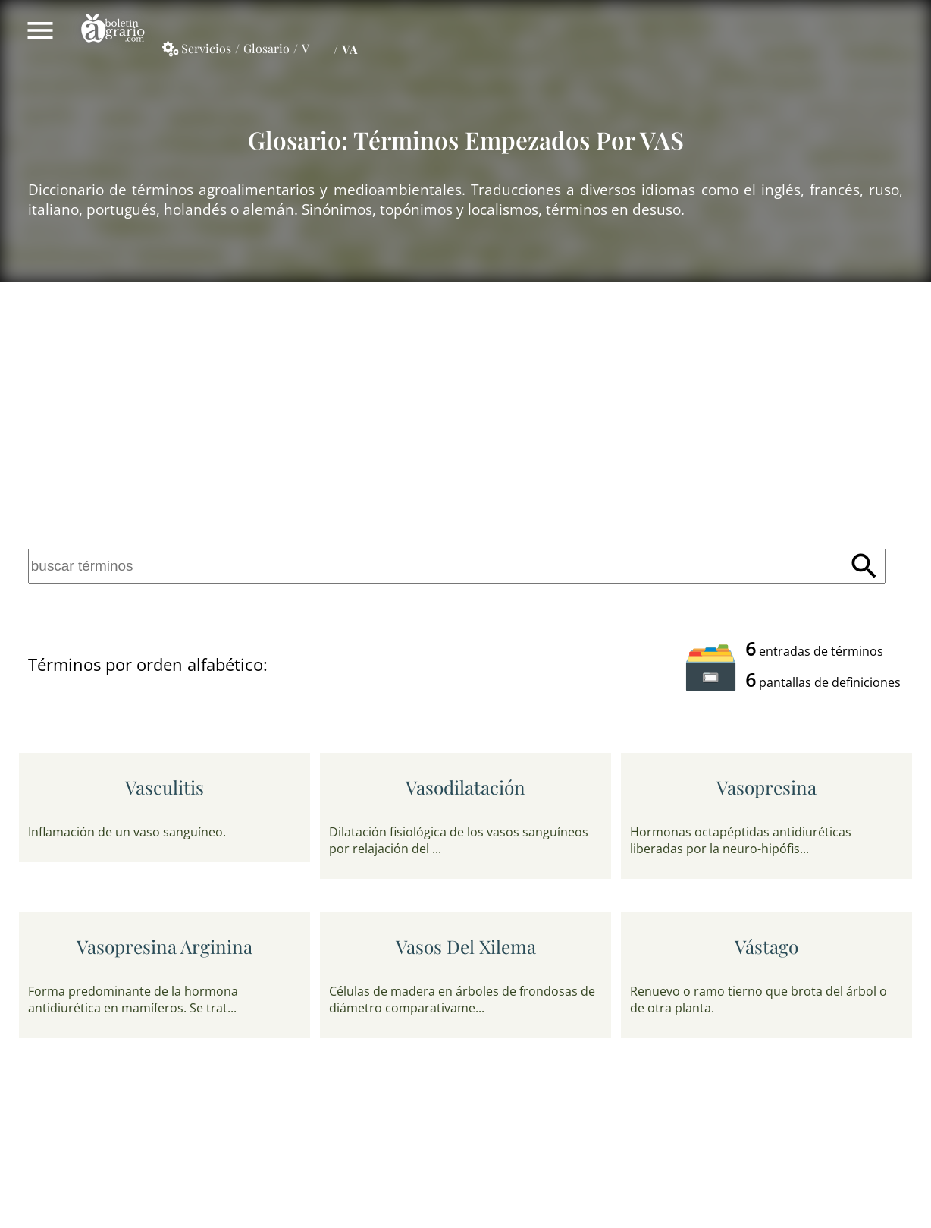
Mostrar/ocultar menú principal (40, 30)
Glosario (266, 48)
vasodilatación (465, 787)
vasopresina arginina (164, 946)
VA (350, 49)
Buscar (864, 566)
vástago (766, 946)
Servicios (206, 48)
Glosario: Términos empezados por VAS (466, 140)
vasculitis (164, 787)
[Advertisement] (466, 413)
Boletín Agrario (113, 30)
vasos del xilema (466, 946)
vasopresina (766, 787)
